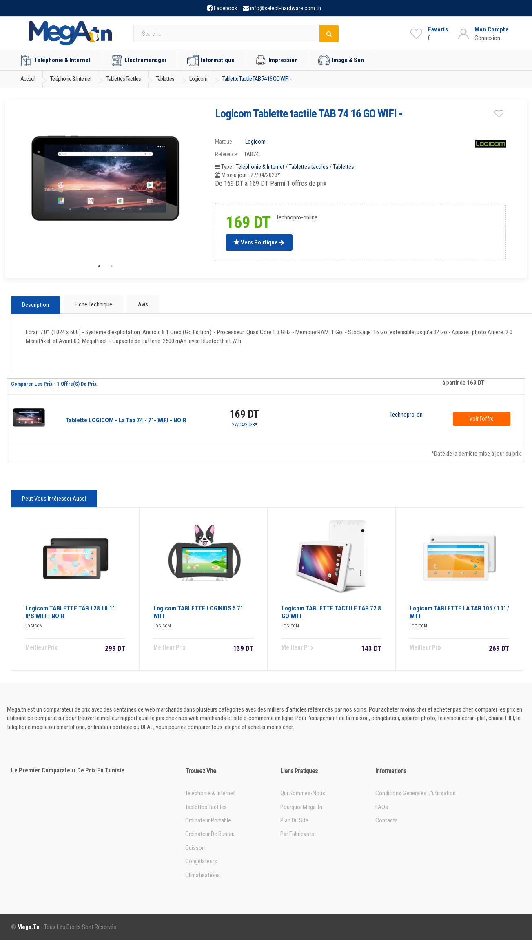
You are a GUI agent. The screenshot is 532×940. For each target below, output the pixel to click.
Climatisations (202, 875)
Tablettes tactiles (308, 167)
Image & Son (341, 60)
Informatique (211, 60)
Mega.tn (28, 927)
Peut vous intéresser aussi (54, 498)
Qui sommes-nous (302, 793)
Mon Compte (491, 29)
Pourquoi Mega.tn (301, 807)
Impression (276, 60)
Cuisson (195, 847)
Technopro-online (406, 415)
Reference (226, 154)
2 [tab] (111, 266)
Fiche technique (93, 304)
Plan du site (294, 820)
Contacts (386, 820)
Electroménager (139, 60)
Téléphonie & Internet (55, 60)
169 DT (244, 414)
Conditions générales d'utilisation (415, 793)
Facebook (225, 8)
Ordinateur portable (208, 820)
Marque (223, 141)
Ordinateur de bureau (210, 834)
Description (35, 304)
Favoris (438, 29)
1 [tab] (99, 266)
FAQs (381, 807)
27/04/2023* (244, 425)
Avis (143, 304)
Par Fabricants (297, 834)
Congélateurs (201, 861)
